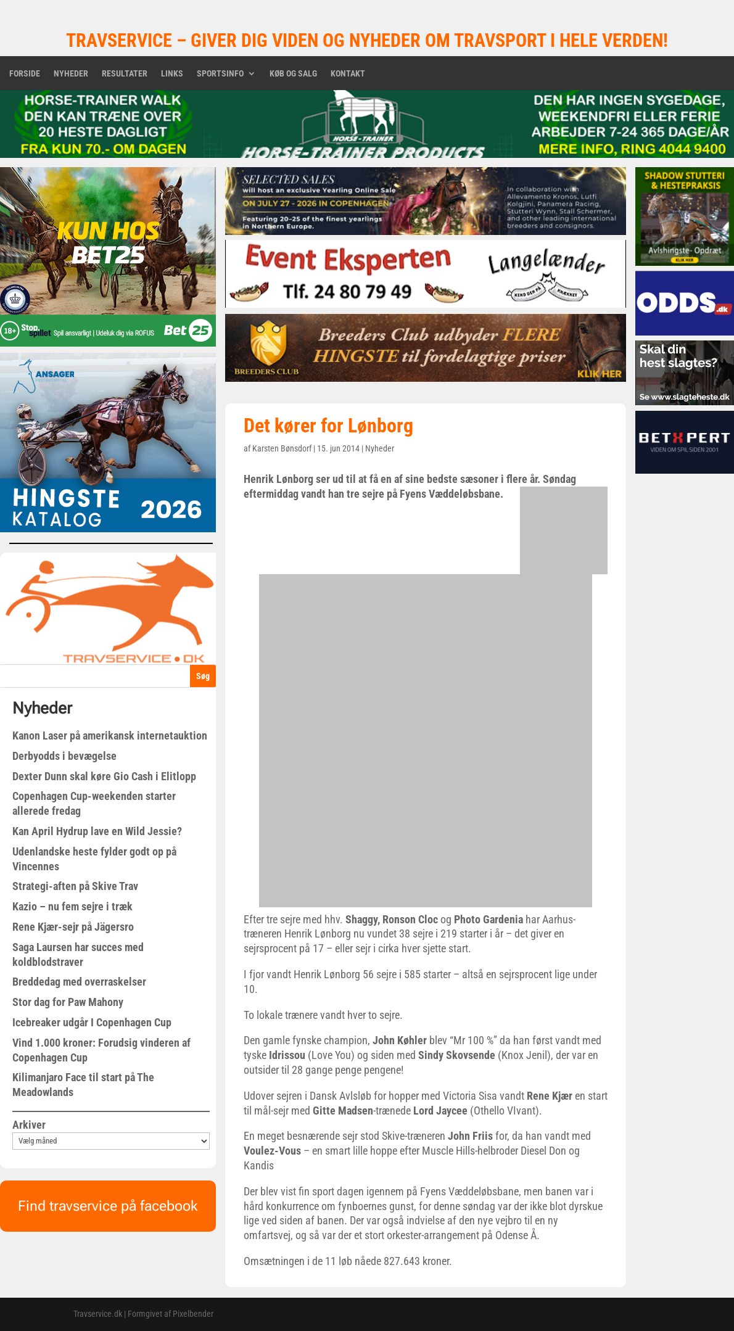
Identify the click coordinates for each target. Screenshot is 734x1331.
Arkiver (29, 1124)
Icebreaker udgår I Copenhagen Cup (91, 1022)
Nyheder (71, 73)
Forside (24, 73)
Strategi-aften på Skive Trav (75, 886)
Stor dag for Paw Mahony (67, 1001)
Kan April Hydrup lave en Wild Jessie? (97, 831)
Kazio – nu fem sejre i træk (72, 906)
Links (172, 73)
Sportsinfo (220, 73)
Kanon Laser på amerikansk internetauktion (109, 735)
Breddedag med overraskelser (79, 981)
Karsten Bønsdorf (281, 448)
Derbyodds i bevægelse (64, 755)
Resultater (124, 73)
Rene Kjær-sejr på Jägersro (73, 926)
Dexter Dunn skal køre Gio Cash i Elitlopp (104, 776)
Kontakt (348, 73)
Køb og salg (293, 73)
